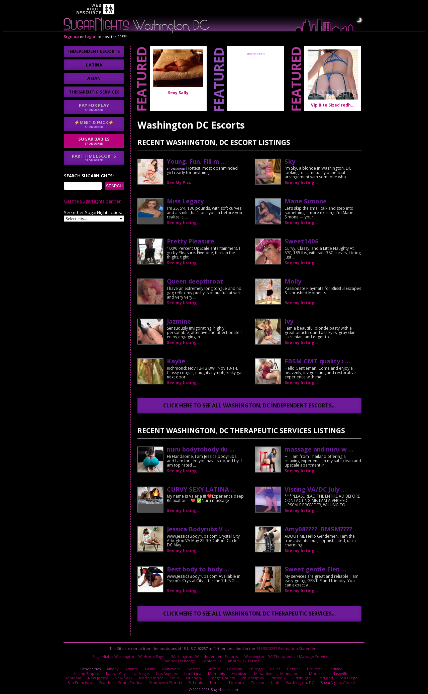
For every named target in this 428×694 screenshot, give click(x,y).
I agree (133, 375)
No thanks (169, 375)
